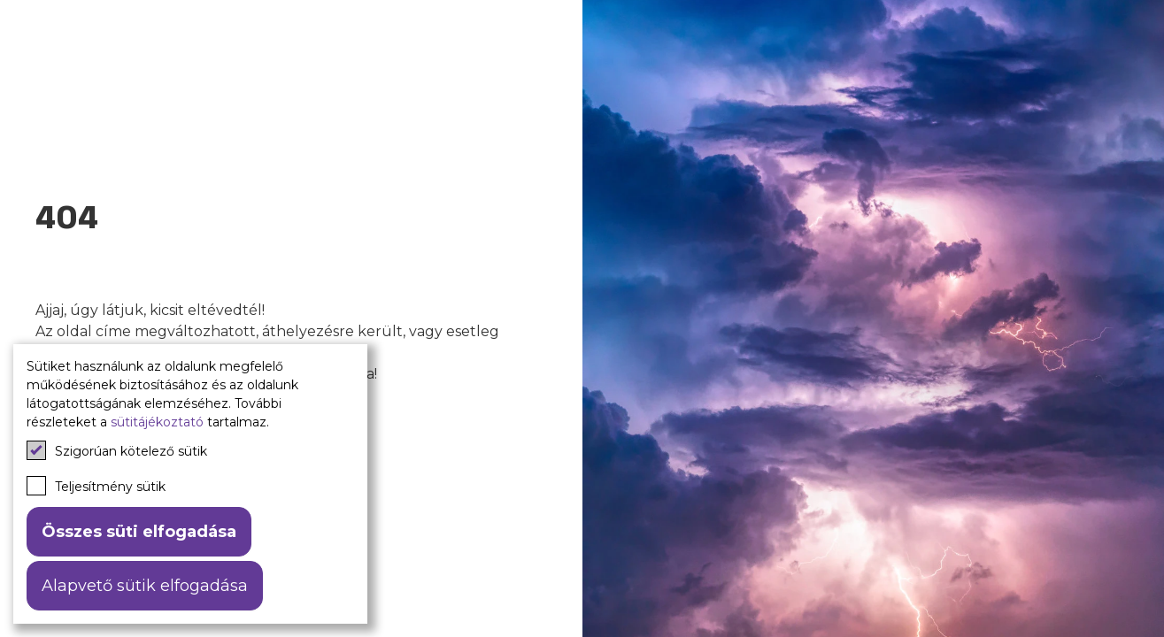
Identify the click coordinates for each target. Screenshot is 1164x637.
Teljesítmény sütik (96, 485)
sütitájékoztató (157, 422)
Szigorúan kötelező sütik (117, 450)
